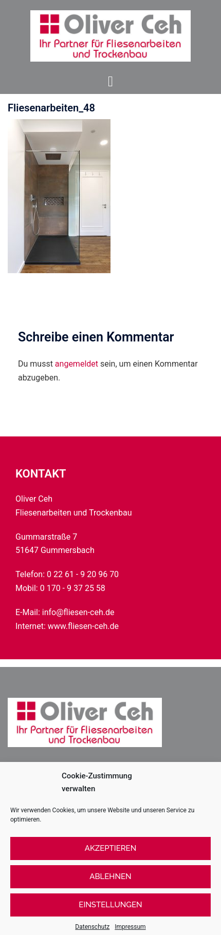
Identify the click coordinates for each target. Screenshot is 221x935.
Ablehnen (110, 885)
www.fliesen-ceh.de (83, 626)
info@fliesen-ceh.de (78, 612)
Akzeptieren (111, 857)
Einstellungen (110, 914)
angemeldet (76, 364)
